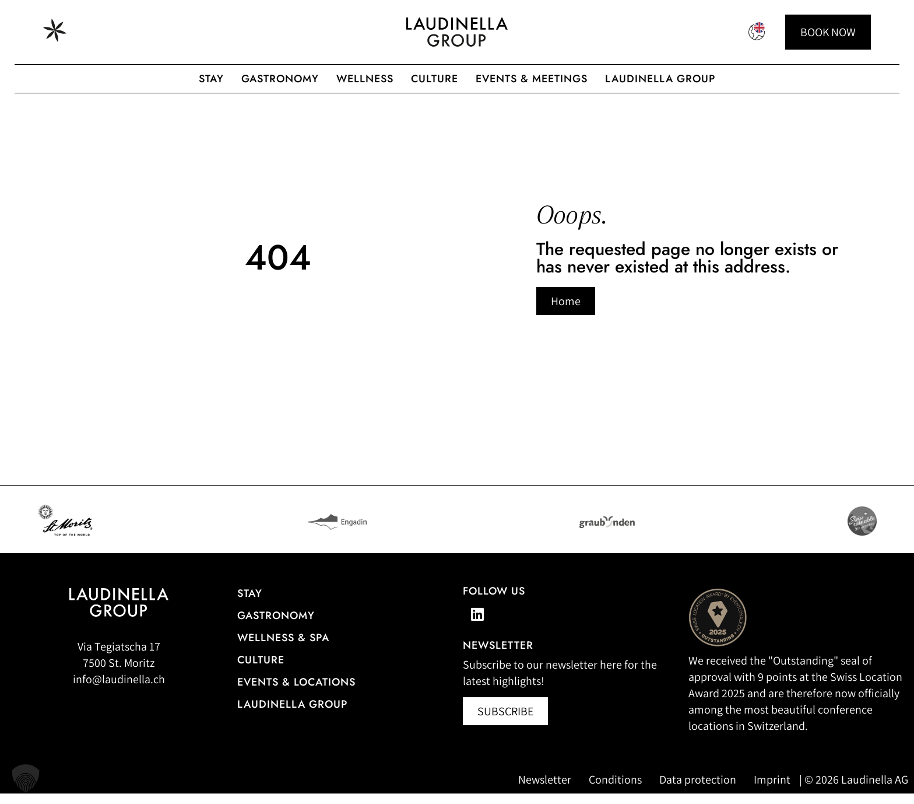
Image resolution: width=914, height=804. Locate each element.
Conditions (615, 790)
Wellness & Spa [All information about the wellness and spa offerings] (283, 648)
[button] (25, 778)
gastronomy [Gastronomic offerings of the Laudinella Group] (280, 78)
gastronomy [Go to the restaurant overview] (276, 626)
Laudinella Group (660, 78)
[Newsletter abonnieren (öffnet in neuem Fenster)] (505, 722)
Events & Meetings (532, 78)
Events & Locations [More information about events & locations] (296, 692)
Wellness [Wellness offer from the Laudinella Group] (364, 78)
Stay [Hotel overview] (249, 603)
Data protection (697, 790)
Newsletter (544, 790)
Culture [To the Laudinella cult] (434, 78)
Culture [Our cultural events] (260, 670)
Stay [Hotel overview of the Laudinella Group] (211, 78)
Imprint (772, 790)
